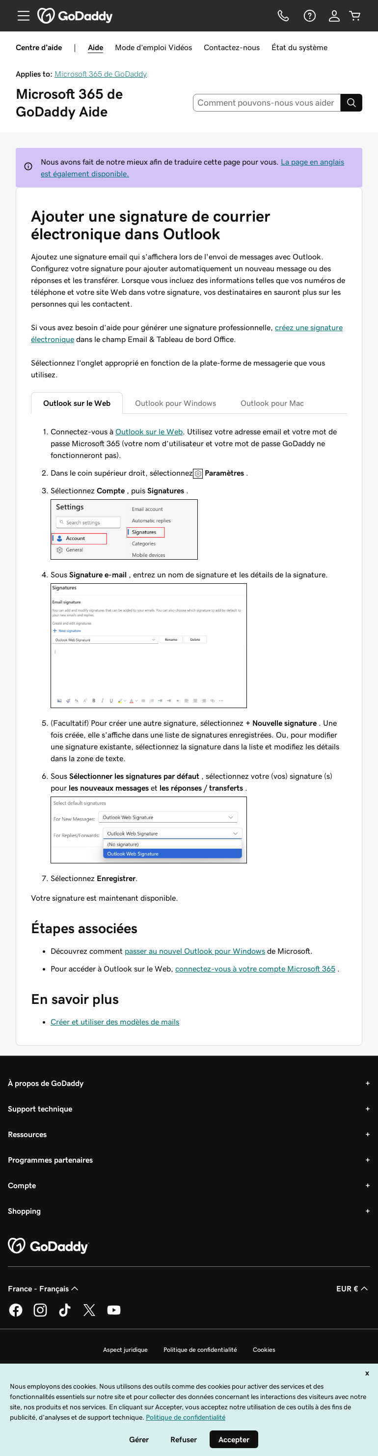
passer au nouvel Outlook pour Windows (195, 951)
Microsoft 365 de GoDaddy (100, 74)
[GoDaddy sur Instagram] (40, 1315)
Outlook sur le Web (149, 431)
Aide (95, 47)
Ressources (27, 1134)
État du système (299, 47)
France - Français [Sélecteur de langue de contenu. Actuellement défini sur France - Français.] (44, 1288)
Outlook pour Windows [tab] (175, 403)
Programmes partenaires (50, 1160)
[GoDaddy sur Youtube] (114, 1315)
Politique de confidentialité (200, 1349)
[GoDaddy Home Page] (48, 1246)
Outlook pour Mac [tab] (272, 403)
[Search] (351, 103)
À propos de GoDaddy (45, 1083)
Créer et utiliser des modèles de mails (115, 1022)
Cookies (264, 1349)
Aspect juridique (125, 1349)
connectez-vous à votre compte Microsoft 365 (255, 968)
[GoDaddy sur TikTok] (65, 1315)
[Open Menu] (20, 16)
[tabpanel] (189, 665)
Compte (22, 1185)
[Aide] (309, 15)
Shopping (24, 1211)
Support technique (40, 1109)
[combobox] (267, 102)
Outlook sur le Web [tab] (76, 403)
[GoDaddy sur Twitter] (89, 1315)
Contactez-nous (232, 47)
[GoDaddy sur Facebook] (16, 1315)
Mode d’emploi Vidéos (153, 47)
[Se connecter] (334, 15)
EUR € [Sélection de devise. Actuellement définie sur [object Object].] (353, 1288)
